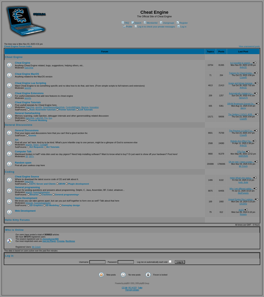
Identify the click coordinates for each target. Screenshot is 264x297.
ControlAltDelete (73, 107)
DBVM (60, 184)
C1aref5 (243, 77)
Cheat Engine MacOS (27, 74)
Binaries (32, 194)
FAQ (125, 23)
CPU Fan (243, 152)
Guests (31, 135)
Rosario (243, 214)
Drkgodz (29, 203)
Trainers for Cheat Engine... (243, 73)
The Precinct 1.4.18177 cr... (243, 131)
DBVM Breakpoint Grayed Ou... (243, 104)
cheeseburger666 (50, 239)
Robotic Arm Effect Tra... (243, 141)
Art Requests (35, 147)
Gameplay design (69, 205)
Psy (45, 118)
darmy (243, 108)
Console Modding (36, 120)
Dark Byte (28, 68)
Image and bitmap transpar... (243, 83)
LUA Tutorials (84, 109)
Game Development (26, 198)
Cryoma (60, 241)
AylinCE (243, 67)
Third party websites (132, 290)
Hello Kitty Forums (17, 220)
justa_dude (243, 182)
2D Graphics (35, 205)
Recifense (70, 241)
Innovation (94, 107)
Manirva (85, 107)
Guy (50, 118)
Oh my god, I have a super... (243, 162)
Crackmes (45, 194)
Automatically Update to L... (243, 93)
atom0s (27, 88)
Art (16, 139)
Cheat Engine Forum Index (18, 46)
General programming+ (66, 194)
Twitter (140, 288)
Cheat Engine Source (27, 176)
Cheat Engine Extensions (29, 93)
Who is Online (14, 230)
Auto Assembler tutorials (41, 109)
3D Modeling (51, 205)
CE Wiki (124, 288)
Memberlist (150, 23)
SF (26, 156)
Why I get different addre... (243, 189)
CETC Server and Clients (41, 184)
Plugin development (77, 184)
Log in (181, 26)
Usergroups (167, 23)
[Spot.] (36, 145)
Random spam (23, 162)
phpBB (126, 283)
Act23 (243, 210)
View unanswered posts (249, 46)
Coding (9, 171)
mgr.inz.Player (49, 241)
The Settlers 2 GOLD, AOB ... (243, 114)
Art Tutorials (52, 147)
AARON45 (243, 156)
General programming (27, 187)
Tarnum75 (243, 98)
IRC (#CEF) (132, 288)
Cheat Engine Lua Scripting (30, 83)
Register (182, 23)
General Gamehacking (27, 113)
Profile (127, 26)
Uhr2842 (243, 204)
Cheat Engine (14, 57)
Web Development (25, 210)
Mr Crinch (243, 166)
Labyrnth (39, 118)
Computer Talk (23, 151)
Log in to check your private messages (155, 26)
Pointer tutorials (65, 109)
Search (136, 23)
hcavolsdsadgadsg (41, 192)
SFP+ (31, 156)
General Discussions (18, 125)
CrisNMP (44, 145)
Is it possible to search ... (243, 63)
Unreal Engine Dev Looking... (243, 199)
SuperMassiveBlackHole (54, 107)
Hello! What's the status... (243, 178)
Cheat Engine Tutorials (28, 102)
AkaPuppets (243, 193)
